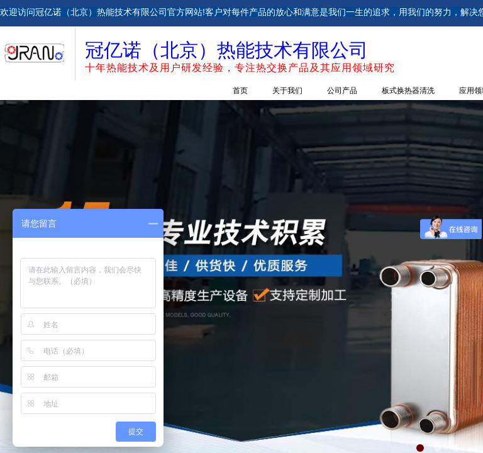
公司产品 (342, 90)
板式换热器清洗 (408, 90)
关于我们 (287, 90)
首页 (240, 90)
